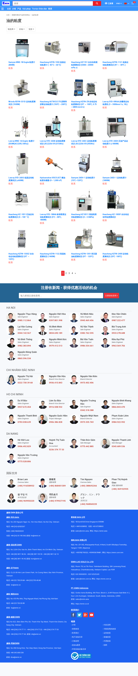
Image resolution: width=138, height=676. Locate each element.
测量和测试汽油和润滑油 (21, 15)
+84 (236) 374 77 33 (51, 630)
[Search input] (51, 3)
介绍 (14, 9)
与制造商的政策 (109, 629)
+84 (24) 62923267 (18, 526)
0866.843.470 (118, 407)
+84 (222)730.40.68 (33, 580)
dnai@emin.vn (16, 657)
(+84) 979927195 (57, 501)
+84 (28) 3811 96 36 (18, 554)
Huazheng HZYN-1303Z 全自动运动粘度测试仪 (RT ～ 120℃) (21, 256)
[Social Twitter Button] (79, 615)
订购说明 (75, 641)
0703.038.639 (24, 422)
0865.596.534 (24, 358)
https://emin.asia (100, 531)
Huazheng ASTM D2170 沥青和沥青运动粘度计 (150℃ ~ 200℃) (52, 104)
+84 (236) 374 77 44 (18, 634)
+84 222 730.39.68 (18, 580)
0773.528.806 (24, 461)
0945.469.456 (87, 320)
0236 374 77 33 (56, 449)
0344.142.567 (24, 333)
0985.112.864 (24, 320)
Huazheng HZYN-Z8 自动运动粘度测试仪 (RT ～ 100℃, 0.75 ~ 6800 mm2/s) (84, 104)
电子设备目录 (77, 637)
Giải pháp (26, 9)
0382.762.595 (87, 333)
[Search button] (97, 3)
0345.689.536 (118, 446)
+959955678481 (95, 552)
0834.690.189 (55, 333)
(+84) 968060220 (88, 504)
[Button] (2, 9)
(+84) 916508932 (26, 486)
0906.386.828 (55, 422)
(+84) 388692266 (88, 486)
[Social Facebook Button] (73, 615)
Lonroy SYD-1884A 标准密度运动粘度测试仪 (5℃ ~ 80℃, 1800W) (53, 217)
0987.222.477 (118, 320)
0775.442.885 (87, 446)
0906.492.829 (24, 446)
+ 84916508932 (81, 526)
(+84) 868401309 (57, 486)
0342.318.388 (87, 410)
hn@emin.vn (35, 536)
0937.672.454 (24, 407)
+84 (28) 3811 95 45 (18, 559)
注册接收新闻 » (111, 295)
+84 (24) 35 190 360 (18, 536)
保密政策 (75, 629)
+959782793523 (82, 552)
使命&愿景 (76, 645)
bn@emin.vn (16, 585)
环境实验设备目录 (79, 649)
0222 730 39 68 (25, 383)
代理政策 (107, 641)
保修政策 (107, 637)
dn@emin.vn (36, 634)
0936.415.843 (55, 383)
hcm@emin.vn (36, 559)
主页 (9, 9)
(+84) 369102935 (120, 489)
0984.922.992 (118, 422)
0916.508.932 (55, 407)
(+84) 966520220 (17, 531)
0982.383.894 (24, 346)
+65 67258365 (98, 526)
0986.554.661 (87, 346)
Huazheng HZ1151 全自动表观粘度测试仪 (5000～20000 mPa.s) (84, 65)
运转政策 (107, 633)
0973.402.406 (87, 383)
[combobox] (51, 3)
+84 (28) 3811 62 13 (51, 554)
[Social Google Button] (85, 615)
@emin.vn (17, 608)
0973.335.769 (87, 422)
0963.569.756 (118, 346)
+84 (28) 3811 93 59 (34, 554)
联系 (50, 9)
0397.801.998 (55, 320)
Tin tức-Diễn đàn (39, 9)
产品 (19, 9)
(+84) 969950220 (26, 501)
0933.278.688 (118, 333)
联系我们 (75, 633)
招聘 (105, 645)
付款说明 (107, 625)
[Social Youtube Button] (91, 615)
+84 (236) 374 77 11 (18, 630)
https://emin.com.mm (115, 552)
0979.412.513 (55, 346)
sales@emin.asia (82, 531)
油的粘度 (35, 15)
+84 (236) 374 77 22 (34, 630)
